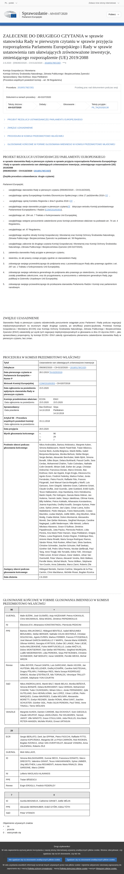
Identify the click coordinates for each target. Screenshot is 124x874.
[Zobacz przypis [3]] (69, 206)
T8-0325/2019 (55, 372)
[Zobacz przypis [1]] (107, 195)
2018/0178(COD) (53, 63)
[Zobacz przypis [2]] (71, 201)
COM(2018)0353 (53, 210)
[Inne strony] (104, 3)
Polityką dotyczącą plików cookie (73, 872)
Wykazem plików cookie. (106, 872)
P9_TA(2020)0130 (100, 107)
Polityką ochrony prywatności (40, 872)
